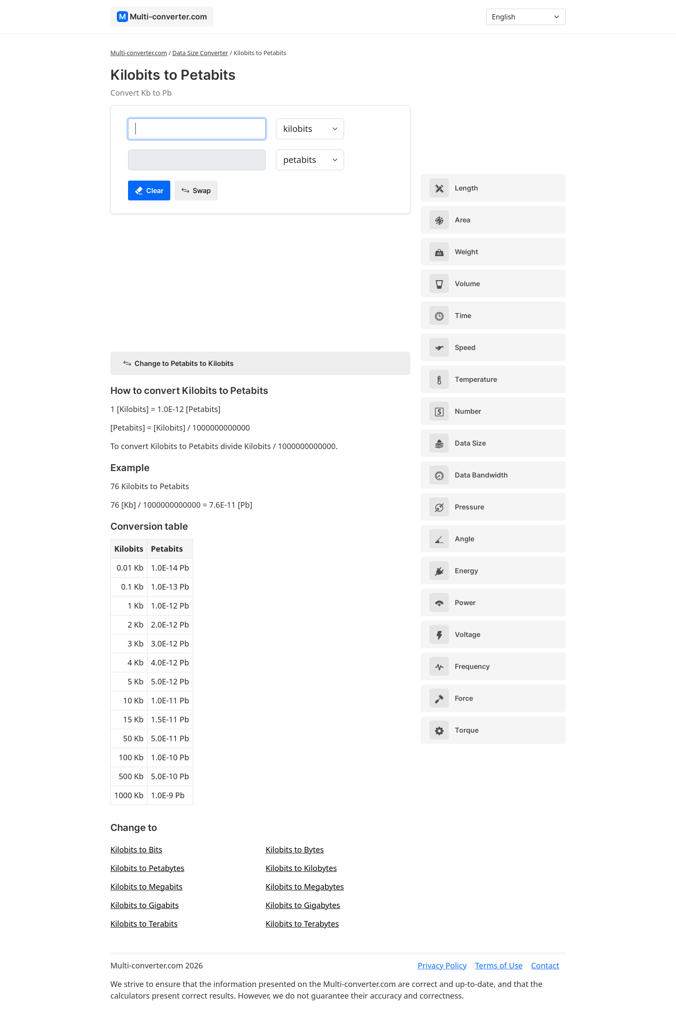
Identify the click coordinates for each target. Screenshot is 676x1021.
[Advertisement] (260, 281)
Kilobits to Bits (136, 849)
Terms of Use (499, 965)
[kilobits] (197, 129)
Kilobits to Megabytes (305, 886)
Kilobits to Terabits (144, 923)
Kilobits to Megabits (146, 886)
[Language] (526, 17)
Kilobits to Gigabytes (303, 905)
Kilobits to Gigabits (144, 905)
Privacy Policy (442, 965)
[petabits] (197, 160)
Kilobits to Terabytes (302, 923)
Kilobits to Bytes (295, 849)
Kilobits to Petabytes (147, 868)
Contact (545, 965)
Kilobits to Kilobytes (301, 868)
